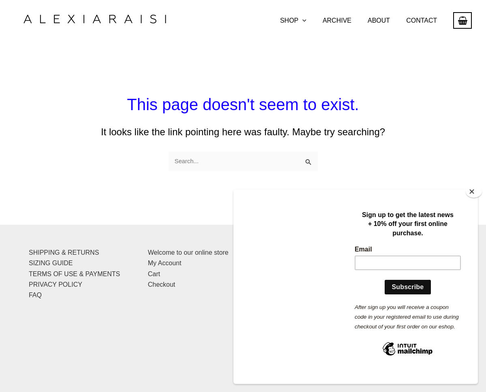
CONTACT (423, 20)
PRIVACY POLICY (55, 283)
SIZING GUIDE (51, 262)
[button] (314, 20)
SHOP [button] (304, 20)
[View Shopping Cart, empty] (462, 20)
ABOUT (384, 20)
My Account (165, 262)
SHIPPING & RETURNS (64, 251)
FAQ (35, 294)
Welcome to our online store (188, 251)
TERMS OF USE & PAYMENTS (74, 273)
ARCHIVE (345, 20)
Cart (154, 273)
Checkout (162, 283)
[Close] (474, 203)
